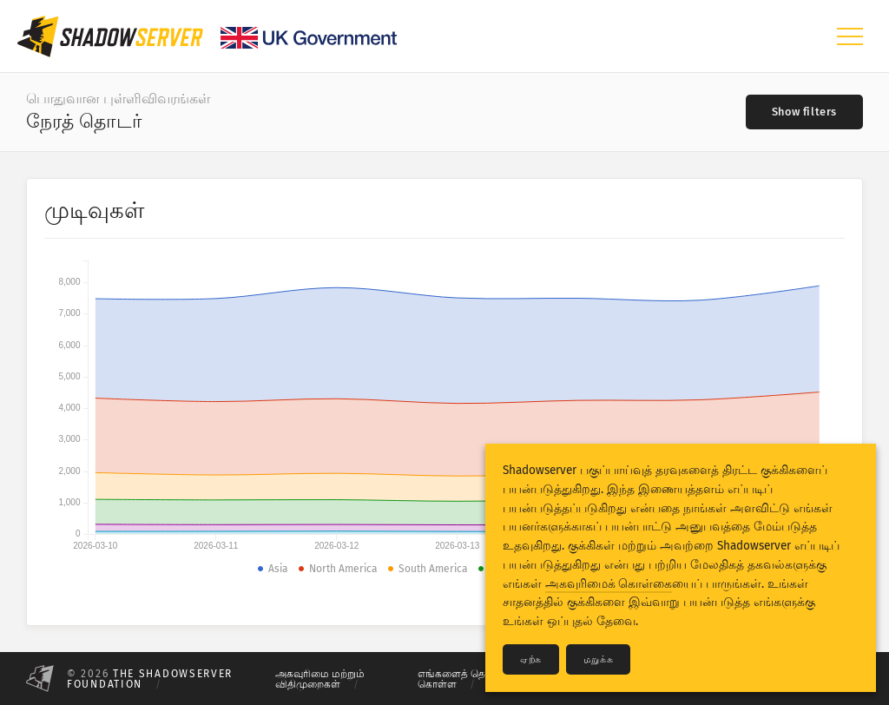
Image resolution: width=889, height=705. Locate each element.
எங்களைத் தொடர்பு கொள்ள (465, 679)
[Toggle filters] (804, 112)
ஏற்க (531, 659)
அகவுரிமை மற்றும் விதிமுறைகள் (320, 679)
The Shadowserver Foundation (150, 679)
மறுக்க (598, 659)
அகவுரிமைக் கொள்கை (608, 584)
